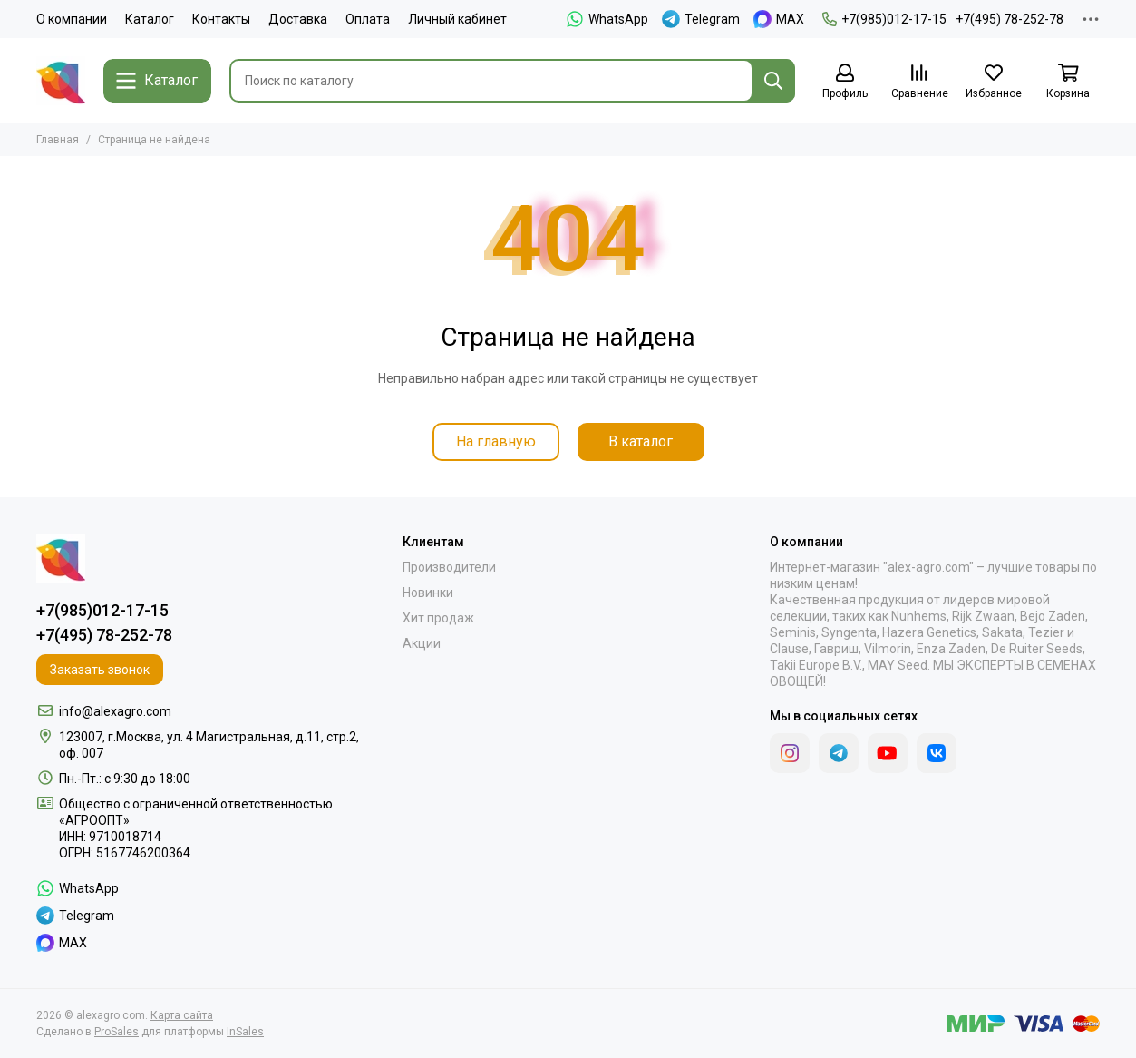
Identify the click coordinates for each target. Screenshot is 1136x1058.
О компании (71, 19)
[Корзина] (1068, 82)
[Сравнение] (919, 82)
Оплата (367, 19)
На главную (496, 441)
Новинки (428, 592)
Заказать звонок (100, 669)
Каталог (149, 19)
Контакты (221, 19)
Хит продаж (438, 618)
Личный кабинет (457, 19)
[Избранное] (993, 82)
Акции (422, 643)
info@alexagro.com (115, 711)
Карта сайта (181, 1015)
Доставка (297, 19)
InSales (245, 1031)
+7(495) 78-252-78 (1009, 19)
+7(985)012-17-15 (884, 19)
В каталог (640, 441)
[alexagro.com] (60, 80)
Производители (449, 567)
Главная (57, 139)
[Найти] (773, 81)
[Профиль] (845, 82)
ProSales (116, 1031)
